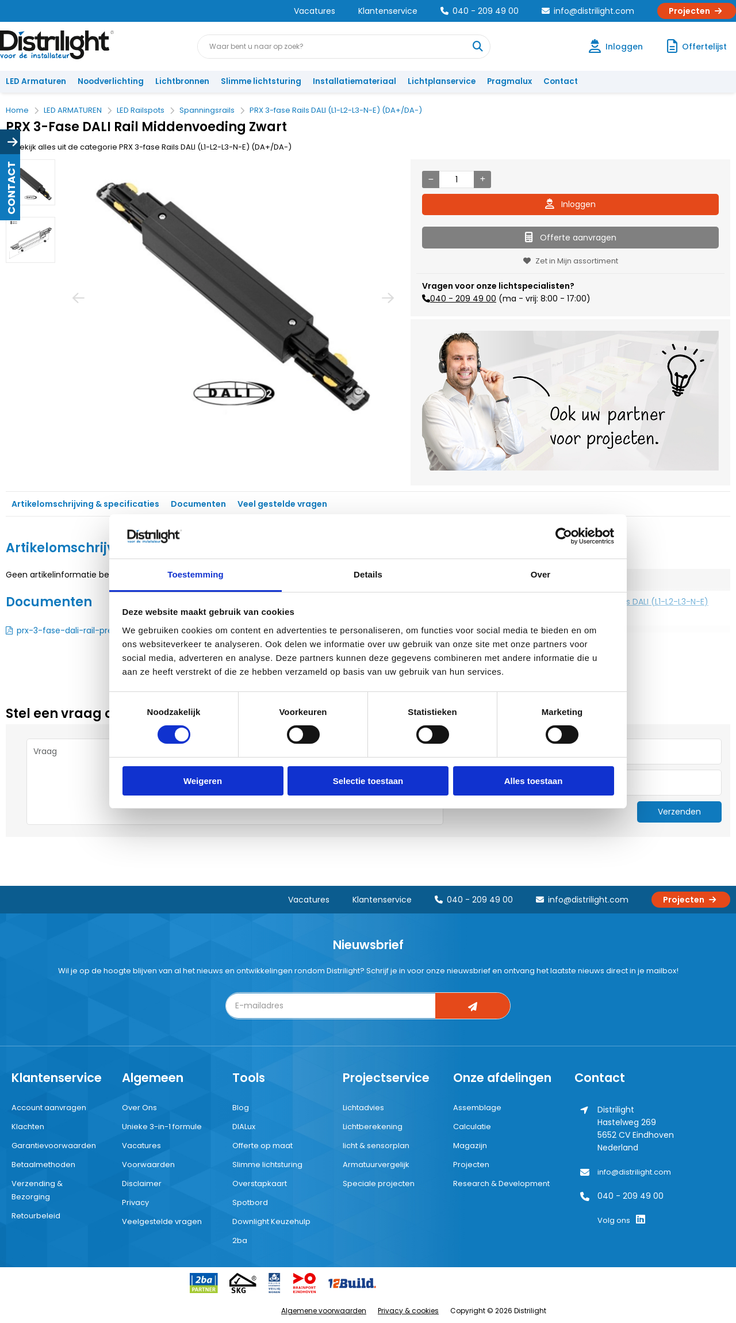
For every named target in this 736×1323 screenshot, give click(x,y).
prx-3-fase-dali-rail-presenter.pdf (85, 630)
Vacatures (314, 11)
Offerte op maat (262, 1145)
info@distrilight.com (588, 11)
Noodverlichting (111, 81)
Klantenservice (387, 11)
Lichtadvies (363, 1107)
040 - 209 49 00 (479, 11)
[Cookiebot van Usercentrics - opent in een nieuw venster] (563, 536)
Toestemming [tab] (195, 574)
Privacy (135, 1202)
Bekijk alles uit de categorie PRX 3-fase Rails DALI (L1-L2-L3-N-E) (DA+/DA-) (149, 147)
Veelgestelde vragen (162, 1221)
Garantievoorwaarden (54, 1145)
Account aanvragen (49, 1107)
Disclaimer (142, 1183)
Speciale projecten (379, 1183)
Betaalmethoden (43, 1164)
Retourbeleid (36, 1215)
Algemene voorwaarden (323, 1311)
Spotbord (250, 1202)
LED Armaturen (36, 81)
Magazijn (470, 1145)
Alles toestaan (533, 781)
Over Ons (139, 1107)
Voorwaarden (148, 1164)
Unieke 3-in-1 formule (162, 1126)
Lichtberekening (372, 1126)
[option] (30, 182)
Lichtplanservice (442, 81)
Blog (240, 1107)
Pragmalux (509, 81)
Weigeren (202, 781)
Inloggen (570, 204)
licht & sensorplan (376, 1145)
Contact (560, 81)
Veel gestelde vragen (282, 504)
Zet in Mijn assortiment (570, 260)
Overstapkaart (259, 1183)
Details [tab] (368, 574)
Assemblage (477, 1107)
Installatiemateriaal (354, 81)
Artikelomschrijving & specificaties (85, 504)
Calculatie (472, 1126)
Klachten (28, 1126)
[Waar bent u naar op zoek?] (477, 46)
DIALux (243, 1126)
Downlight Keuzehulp (271, 1221)
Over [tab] (541, 574)
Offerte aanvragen (570, 237)
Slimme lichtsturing (261, 81)
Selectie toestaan (368, 781)
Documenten (198, 504)
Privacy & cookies (408, 1311)
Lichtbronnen (182, 81)
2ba (239, 1240)
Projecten (696, 11)
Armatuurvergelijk (376, 1164)
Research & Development (501, 1183)
